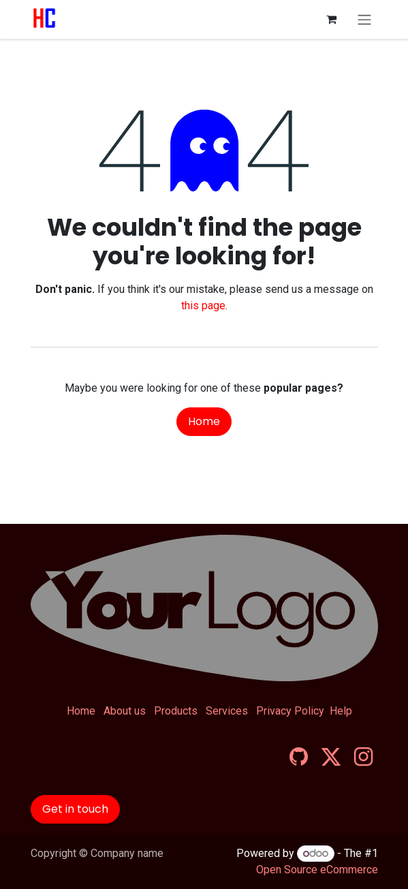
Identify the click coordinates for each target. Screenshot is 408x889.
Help (341, 710)
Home (204, 421)
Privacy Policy (290, 710)
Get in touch (75, 809)
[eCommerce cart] (331, 19)
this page (203, 305)
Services (227, 710)
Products (176, 710)
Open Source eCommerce (317, 869)
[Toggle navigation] (364, 19)
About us (125, 710)
